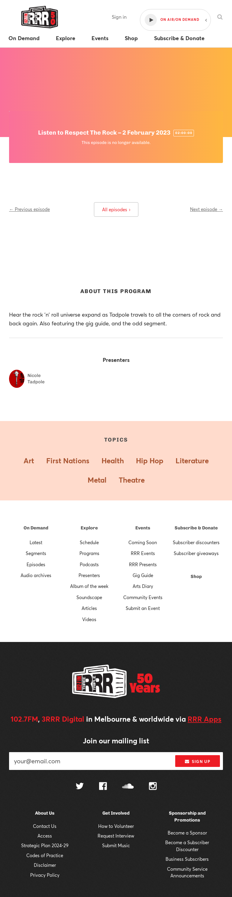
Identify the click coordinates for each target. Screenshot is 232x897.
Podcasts (89, 564)
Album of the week (89, 586)
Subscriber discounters (196, 542)
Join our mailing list (116, 740)
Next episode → (206, 209)
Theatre (132, 480)
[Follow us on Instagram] (153, 787)
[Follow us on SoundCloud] (128, 786)
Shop (196, 576)
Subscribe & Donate (196, 528)
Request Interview (116, 836)
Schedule (89, 542)
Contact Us (44, 826)
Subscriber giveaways (196, 553)
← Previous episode (29, 209)
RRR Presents (143, 564)
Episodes (36, 564)
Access (44, 836)
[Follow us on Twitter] (80, 787)
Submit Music (116, 845)
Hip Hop (149, 460)
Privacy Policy (45, 875)
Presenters (89, 575)
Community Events (143, 597)
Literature (192, 460)
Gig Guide (143, 575)
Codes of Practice (44, 855)
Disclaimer (45, 865)
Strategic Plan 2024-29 (45, 845)
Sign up (197, 761)
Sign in (119, 17)
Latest (36, 542)
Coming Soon (142, 542)
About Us (44, 813)
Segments (36, 553)
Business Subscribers (187, 859)
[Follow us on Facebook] (103, 787)
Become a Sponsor (187, 833)
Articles (89, 608)
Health (113, 460)
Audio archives (36, 575)
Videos (89, 619)
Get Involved (116, 813)
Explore (89, 528)
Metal (97, 480)
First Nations (67, 460)
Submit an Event (143, 608)
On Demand (36, 528)
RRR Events (143, 553)
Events (142, 528)
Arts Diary (143, 586)
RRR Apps (204, 719)
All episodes (116, 209)
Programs (89, 553)
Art (29, 460)
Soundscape (89, 597)
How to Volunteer (116, 826)
